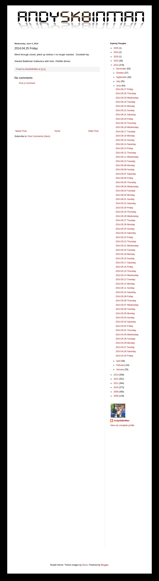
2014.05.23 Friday (124, 237)
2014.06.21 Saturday (126, 114)
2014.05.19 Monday (125, 254)
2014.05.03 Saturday (126, 322)
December (121, 68)
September (121, 77)
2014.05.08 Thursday (126, 300)
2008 (116, 396)
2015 (116, 60)
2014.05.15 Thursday (126, 271)
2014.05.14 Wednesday (127, 275)
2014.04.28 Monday (125, 343)
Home (57, 131)
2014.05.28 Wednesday (127, 216)
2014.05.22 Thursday (126, 241)
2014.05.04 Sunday (125, 317)
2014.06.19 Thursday (126, 123)
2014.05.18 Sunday (125, 258)
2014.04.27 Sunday (125, 347)
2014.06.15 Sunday (125, 140)
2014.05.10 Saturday (126, 292)
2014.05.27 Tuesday (125, 220)
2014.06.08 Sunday (125, 169)
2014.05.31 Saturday (126, 203)
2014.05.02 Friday (124, 326)
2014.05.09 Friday (124, 296)
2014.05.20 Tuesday (125, 250)
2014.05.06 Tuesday (125, 309)
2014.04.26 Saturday (126, 351)
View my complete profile (122, 425)
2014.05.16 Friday (124, 267)
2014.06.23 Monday (125, 106)
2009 (116, 391)
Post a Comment (27, 83)
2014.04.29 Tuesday (125, 339)
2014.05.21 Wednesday (127, 245)
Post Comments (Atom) (39, 136)
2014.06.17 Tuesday (125, 131)
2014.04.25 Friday (124, 355)
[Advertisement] (57, 107)
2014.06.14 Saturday (126, 144)
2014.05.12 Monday (125, 284)
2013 (116, 374)
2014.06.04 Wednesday (127, 186)
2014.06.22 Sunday (125, 110)
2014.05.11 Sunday (125, 288)
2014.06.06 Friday (124, 178)
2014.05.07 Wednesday (127, 305)
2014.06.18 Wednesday (127, 127)
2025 (116, 48)
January (120, 369)
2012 (116, 379)
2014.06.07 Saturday (126, 174)
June (118, 85)
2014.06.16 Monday (125, 135)
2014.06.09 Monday (125, 165)
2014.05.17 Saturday (126, 262)
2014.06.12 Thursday (126, 152)
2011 (116, 383)
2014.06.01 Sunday (125, 199)
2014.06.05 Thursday (126, 182)
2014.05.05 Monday (125, 313)
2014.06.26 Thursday (126, 93)
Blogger (104, 565)
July (118, 81)
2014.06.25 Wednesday (127, 98)
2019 (116, 56)
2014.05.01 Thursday (126, 330)
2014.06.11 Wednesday (127, 157)
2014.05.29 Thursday (126, 212)
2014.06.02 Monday (125, 195)
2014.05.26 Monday (125, 224)
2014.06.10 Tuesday (125, 161)
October (120, 73)
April (118, 361)
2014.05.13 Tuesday (125, 279)
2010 (116, 387)
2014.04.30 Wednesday (127, 334)
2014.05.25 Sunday (125, 229)
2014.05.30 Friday (124, 207)
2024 (116, 52)
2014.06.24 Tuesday (125, 102)
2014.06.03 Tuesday (125, 190)
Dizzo (85, 565)
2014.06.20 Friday (124, 119)
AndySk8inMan (121, 420)
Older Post (93, 131)
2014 (116, 65)
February (120, 365)
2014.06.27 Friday (124, 89)
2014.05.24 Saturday (126, 233)
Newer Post (21, 131)
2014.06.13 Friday (124, 148)
